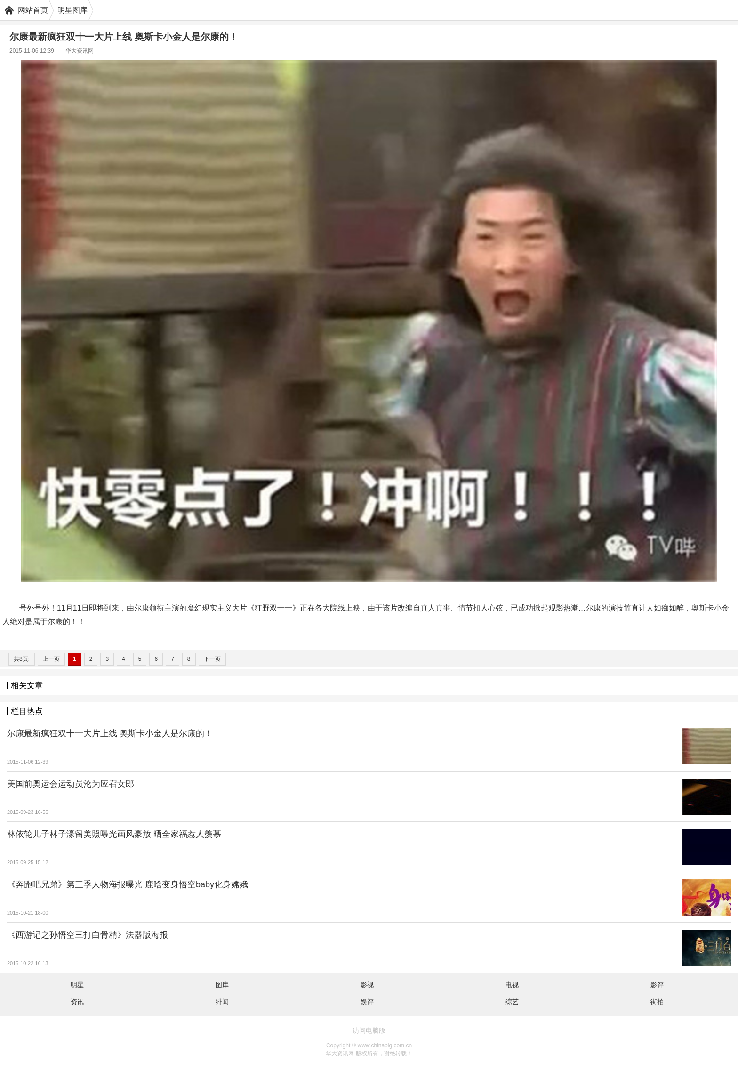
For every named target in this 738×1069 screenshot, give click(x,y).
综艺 (512, 1001)
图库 (222, 985)
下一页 (212, 659)
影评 (657, 985)
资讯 (77, 1001)
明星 (77, 985)
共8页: (22, 659)
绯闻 (222, 1001)
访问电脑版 (369, 1030)
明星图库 (72, 10)
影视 (367, 985)
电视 (512, 985)
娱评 (367, 1001)
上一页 (51, 659)
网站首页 (33, 10)
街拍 (657, 1001)
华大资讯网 (79, 51)
